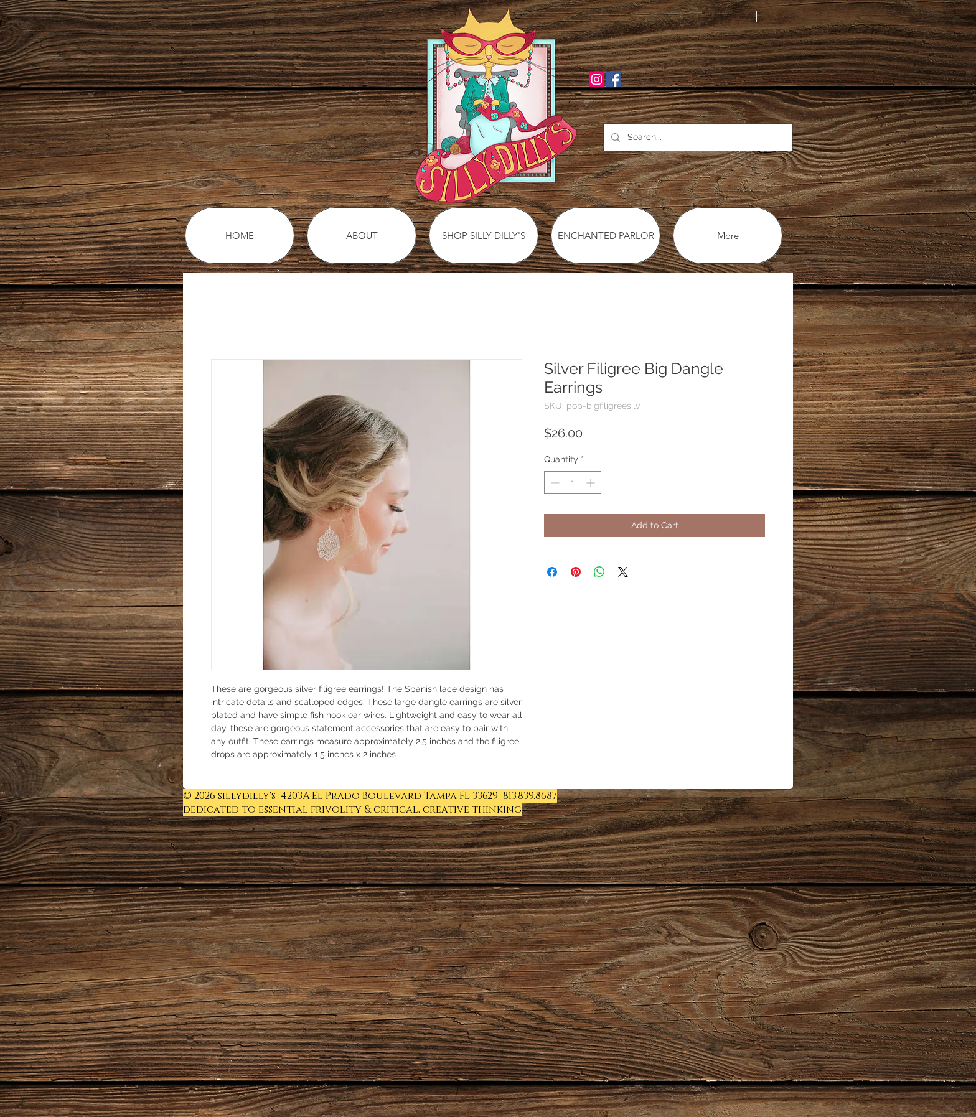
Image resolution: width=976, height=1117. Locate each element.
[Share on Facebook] (552, 571)
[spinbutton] (572, 482)
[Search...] (696, 137)
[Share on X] (623, 571)
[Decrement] (553, 482)
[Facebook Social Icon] (613, 79)
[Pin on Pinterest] (575, 571)
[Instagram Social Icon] (596, 79)
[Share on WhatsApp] (599, 571)
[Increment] (591, 482)
